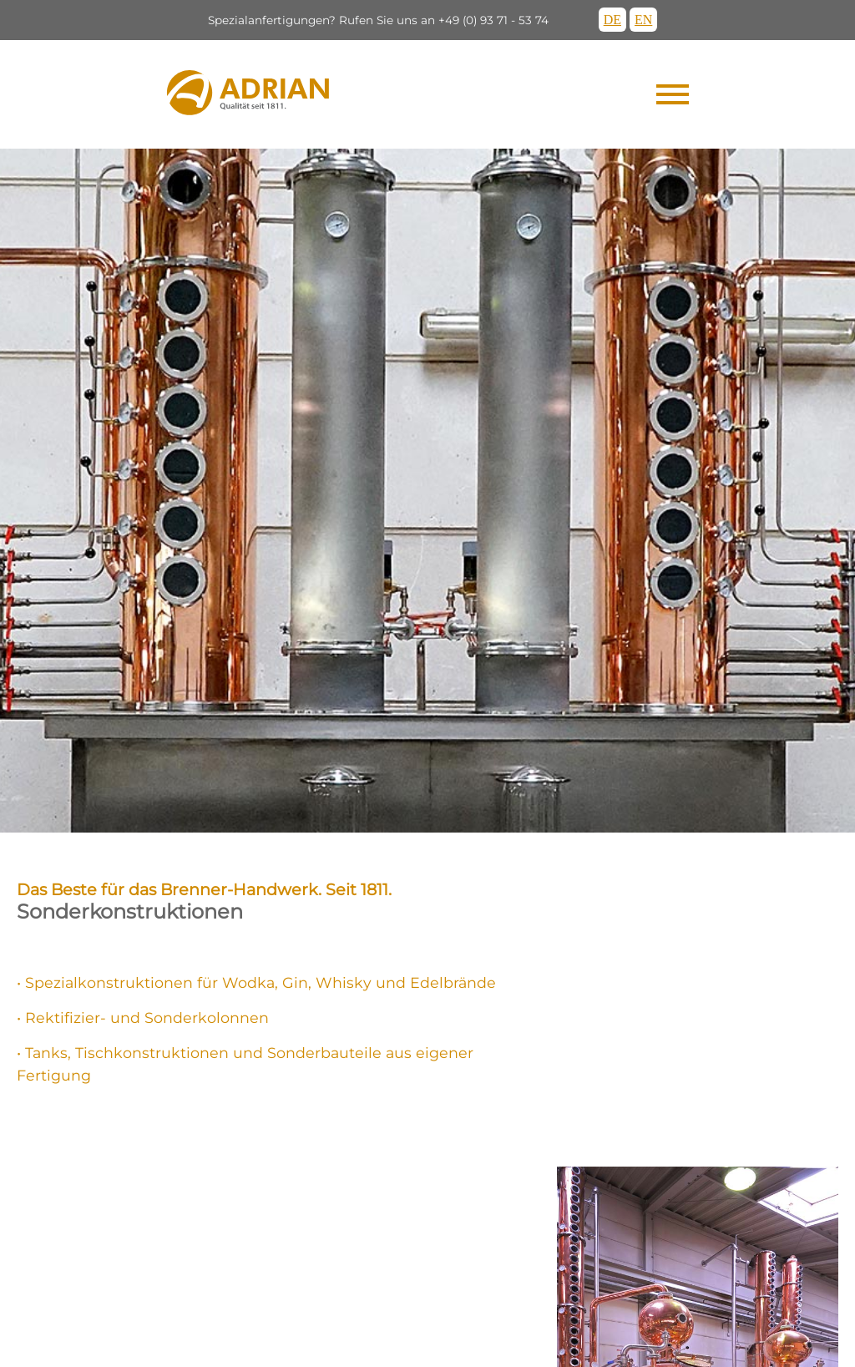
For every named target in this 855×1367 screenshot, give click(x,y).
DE (612, 20)
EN (643, 20)
